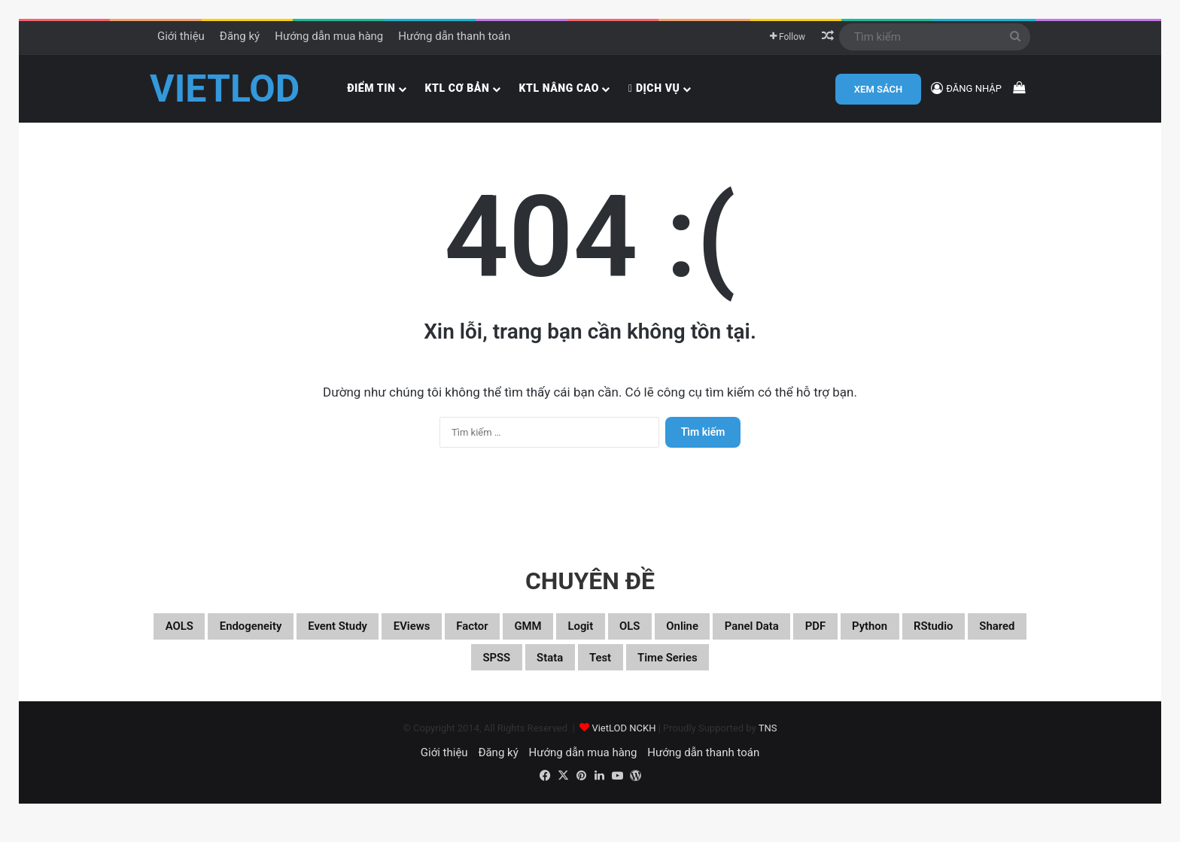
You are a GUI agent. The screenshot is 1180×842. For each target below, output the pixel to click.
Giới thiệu (181, 36)
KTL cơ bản (457, 88)
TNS (768, 747)
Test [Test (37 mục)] (720, 674)
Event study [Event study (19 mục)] (393, 638)
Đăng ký (240, 36)
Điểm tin (371, 88)
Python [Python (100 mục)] (358, 674)
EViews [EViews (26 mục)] (487, 638)
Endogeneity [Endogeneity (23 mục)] (282, 638)
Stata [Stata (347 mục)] (658, 674)
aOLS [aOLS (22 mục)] (191, 638)
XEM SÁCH (878, 89)
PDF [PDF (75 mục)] (994, 638)
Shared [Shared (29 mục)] (519, 674)
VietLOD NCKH (623, 747)
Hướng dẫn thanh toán (454, 36)
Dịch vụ (654, 88)
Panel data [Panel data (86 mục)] (913, 638)
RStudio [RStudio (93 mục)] (438, 674)
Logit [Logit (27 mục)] (699, 638)
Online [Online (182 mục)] (825, 638)
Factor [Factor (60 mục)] (564, 638)
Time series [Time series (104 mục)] (805, 674)
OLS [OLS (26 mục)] (760, 638)
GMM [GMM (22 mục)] (634, 638)
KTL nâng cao (559, 88)
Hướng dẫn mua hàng (329, 36)
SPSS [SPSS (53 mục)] (591, 674)
